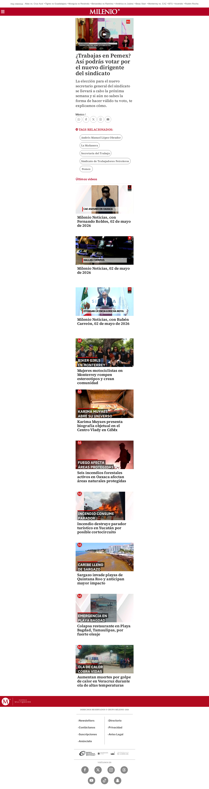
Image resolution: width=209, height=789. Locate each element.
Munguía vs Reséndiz (79, 3)
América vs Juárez (125, 3)
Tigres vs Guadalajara (55, 3)
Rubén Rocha (192, 3)
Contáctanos (87, 727)
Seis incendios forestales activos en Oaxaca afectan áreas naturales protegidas (101, 476)
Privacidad (115, 727)
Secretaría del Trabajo (95, 153)
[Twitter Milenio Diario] (98, 770)
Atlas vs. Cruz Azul (34, 3)
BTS (171, 3)
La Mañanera (89, 145)
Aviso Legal (116, 734)
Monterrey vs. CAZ (157, 3)
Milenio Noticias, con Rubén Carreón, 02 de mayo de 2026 (103, 321)
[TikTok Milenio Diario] (104, 780)
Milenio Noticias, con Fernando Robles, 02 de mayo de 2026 (104, 221)
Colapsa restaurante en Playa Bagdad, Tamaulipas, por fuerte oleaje (104, 630)
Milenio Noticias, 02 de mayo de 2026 (103, 270)
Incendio (179, 3)
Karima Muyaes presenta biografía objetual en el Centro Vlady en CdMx (100, 425)
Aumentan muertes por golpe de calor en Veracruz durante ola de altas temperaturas (104, 681)
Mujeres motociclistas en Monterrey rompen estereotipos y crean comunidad (100, 376)
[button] (3, 12)
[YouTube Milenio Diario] (91, 780)
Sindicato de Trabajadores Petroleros (105, 161)
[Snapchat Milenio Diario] (117, 780)
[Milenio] (104, 12)
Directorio (115, 720)
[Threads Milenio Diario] (124, 770)
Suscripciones (88, 734)
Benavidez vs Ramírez (102, 3)
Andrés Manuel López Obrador (101, 137)
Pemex (86, 169)
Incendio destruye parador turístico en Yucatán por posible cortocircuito (101, 528)
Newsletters (87, 720)
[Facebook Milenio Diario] (85, 770)
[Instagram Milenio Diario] (111, 770)
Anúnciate (85, 741)
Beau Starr (141, 3)
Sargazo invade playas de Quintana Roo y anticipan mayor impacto (100, 579)
